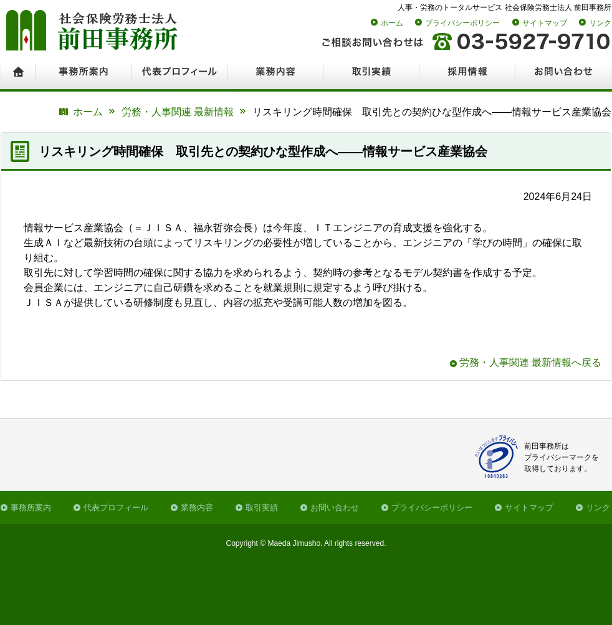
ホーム (392, 23)
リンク (600, 23)
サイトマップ (544, 23)
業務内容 (197, 507)
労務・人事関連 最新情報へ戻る (530, 362)
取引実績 (262, 507)
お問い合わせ (334, 507)
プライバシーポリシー (462, 23)
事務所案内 (31, 507)
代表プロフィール (116, 507)
